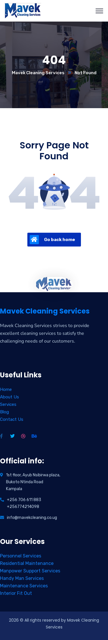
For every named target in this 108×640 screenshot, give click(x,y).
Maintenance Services (24, 586)
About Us (9, 397)
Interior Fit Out (16, 593)
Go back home (52, 239)
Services (8, 404)
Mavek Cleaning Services (38, 72)
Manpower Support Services (30, 571)
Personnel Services (20, 556)
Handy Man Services (22, 578)
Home (6, 389)
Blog (4, 411)
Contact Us (11, 419)
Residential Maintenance (27, 563)
